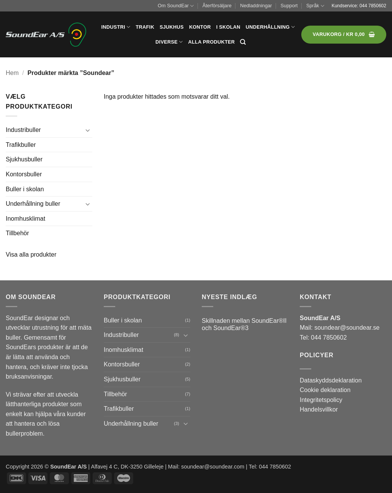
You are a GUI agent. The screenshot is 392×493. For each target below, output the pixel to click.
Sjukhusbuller (24, 159)
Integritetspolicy (321, 400)
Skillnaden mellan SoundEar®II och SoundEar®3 (244, 324)
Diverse (169, 42)
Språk (315, 6)
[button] (344, 35)
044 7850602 (372, 5)
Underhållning (270, 27)
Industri (116, 27)
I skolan (228, 27)
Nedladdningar (256, 5)
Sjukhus (172, 27)
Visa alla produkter (31, 254)
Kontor (200, 27)
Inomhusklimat (25, 218)
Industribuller (23, 130)
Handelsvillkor (319, 409)
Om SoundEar (176, 6)
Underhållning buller (33, 203)
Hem (12, 73)
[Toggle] (87, 130)
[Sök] (243, 42)
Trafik (145, 27)
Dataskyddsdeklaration (331, 380)
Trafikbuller (21, 145)
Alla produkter (211, 42)
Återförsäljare (217, 5)
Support (289, 5)
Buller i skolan (25, 189)
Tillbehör (17, 233)
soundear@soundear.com (212, 467)
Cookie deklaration (325, 390)
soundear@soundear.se (346, 327)
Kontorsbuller (24, 174)
